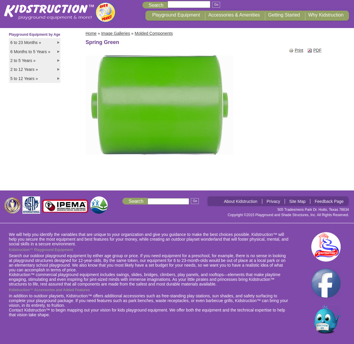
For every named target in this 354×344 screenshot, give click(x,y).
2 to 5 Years (23, 60)
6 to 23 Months (25, 42)
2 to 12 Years (24, 69)
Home (91, 33)
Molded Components (154, 33)
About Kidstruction (241, 201)
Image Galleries (115, 33)
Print (296, 50)
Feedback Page (329, 201)
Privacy (273, 201)
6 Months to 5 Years (30, 51)
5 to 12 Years (24, 78)
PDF (314, 50)
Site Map (297, 201)
